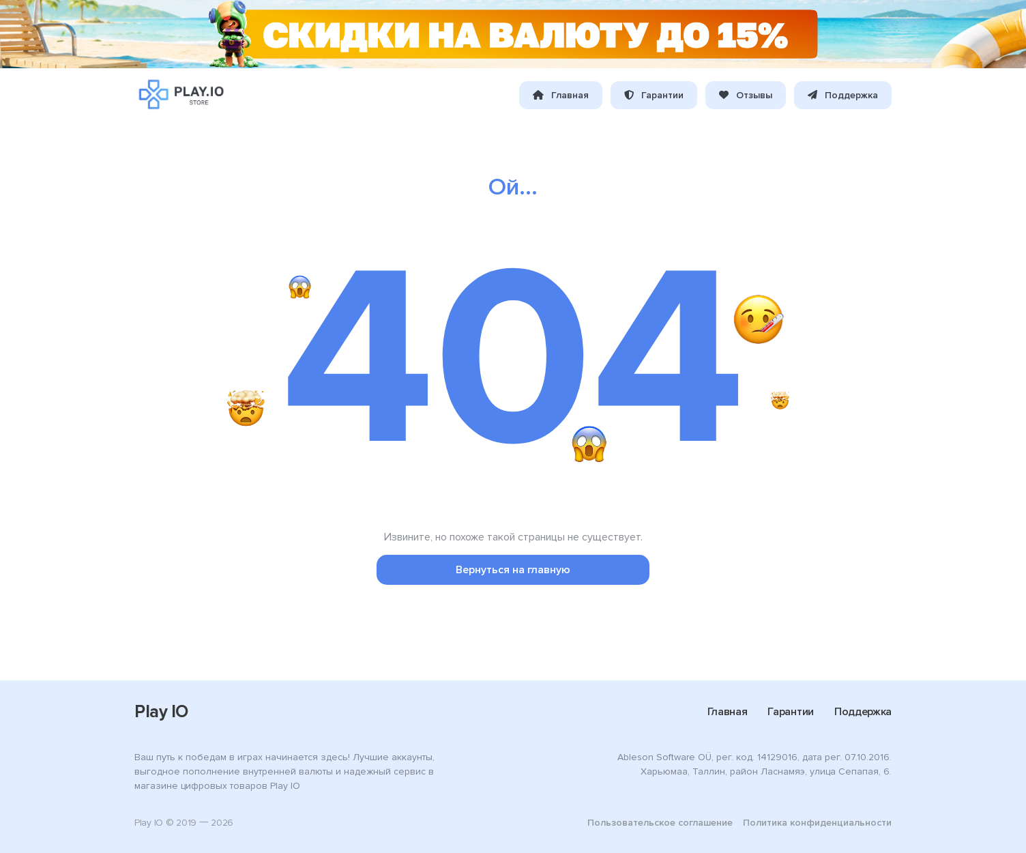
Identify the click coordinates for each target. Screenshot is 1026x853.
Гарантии (654, 95)
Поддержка (843, 95)
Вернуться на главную (513, 570)
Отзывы (745, 95)
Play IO (161, 712)
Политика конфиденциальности (817, 822)
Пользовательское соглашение (660, 822)
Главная (561, 95)
